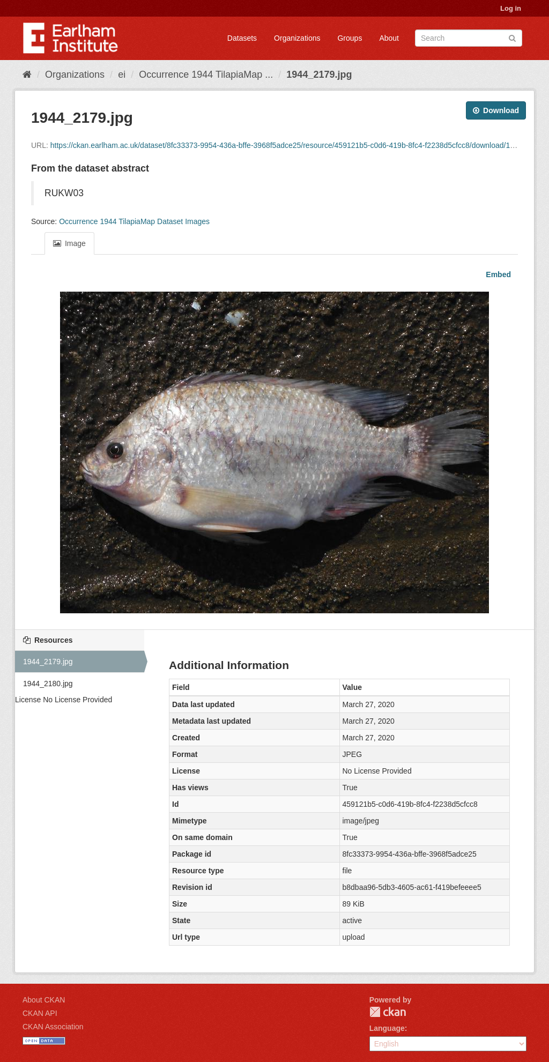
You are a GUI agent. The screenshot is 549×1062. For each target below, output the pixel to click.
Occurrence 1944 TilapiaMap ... (206, 74)
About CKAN (44, 1000)
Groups (349, 38)
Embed (497, 274)
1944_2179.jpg (319, 74)
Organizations (297, 38)
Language (387, 1028)
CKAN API (40, 1013)
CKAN (387, 1012)
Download (496, 110)
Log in (510, 8)
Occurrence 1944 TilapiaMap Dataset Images (134, 221)
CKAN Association (53, 1026)
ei (121, 74)
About (389, 38)
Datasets (242, 38)
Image (69, 243)
